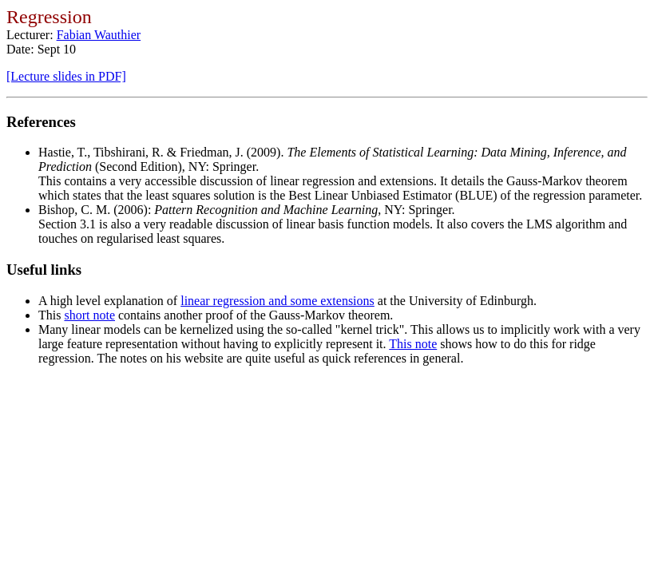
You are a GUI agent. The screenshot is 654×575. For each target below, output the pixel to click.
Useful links (43, 269)
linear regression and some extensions (277, 300)
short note (89, 315)
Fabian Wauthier (99, 35)
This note (413, 344)
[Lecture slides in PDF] (66, 76)
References (41, 121)
